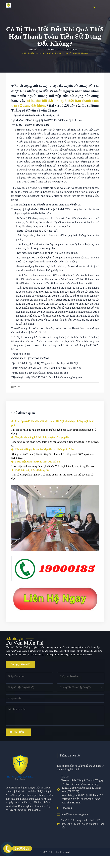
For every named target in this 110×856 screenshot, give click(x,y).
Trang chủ (32, 49)
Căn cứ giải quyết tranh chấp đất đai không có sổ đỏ (42, 449)
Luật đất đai (71, 49)
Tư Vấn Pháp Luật (51, 49)
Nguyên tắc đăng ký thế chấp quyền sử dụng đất (40, 437)
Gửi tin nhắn (16, 732)
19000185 (66, 808)
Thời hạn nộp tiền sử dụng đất (30, 470)
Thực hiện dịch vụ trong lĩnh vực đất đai (35, 461)
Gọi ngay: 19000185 (20, 664)
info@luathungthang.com (74, 814)
